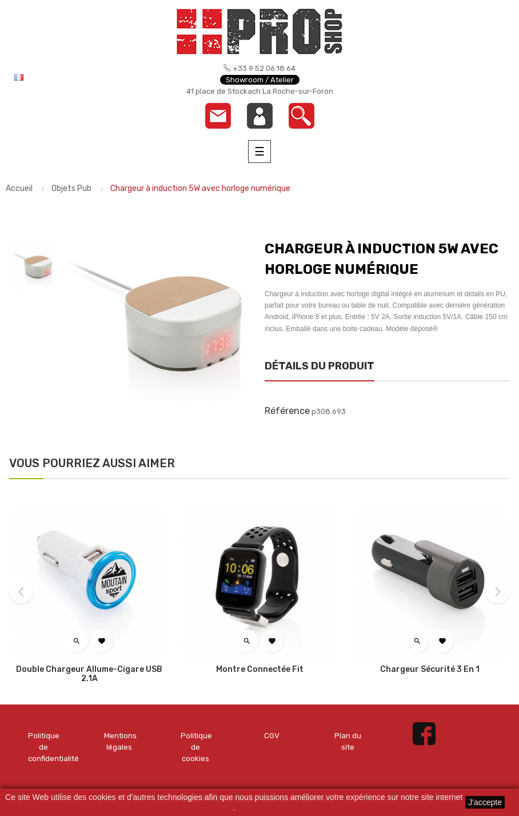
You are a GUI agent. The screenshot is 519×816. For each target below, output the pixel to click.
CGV (272, 735)
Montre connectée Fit (260, 669)
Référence (287, 410)
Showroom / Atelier (260, 79)
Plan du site (347, 741)
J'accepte (485, 802)
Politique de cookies (196, 747)
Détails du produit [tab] (319, 366)
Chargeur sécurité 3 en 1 (430, 669)
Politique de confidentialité (43, 747)
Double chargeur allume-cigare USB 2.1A (89, 674)
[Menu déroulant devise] (57, 77)
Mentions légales (119, 741)
